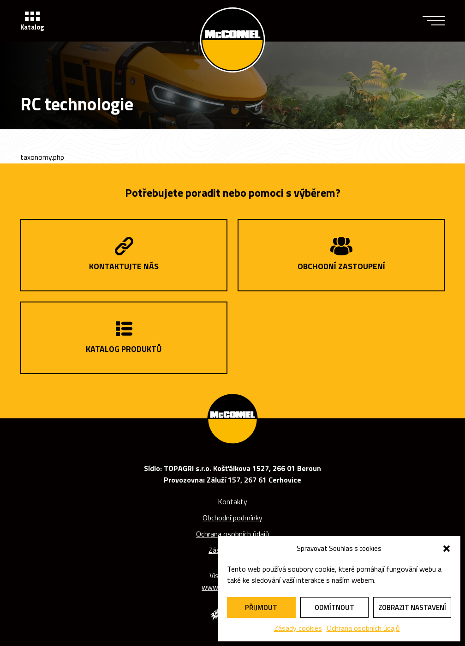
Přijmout (261, 607)
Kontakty (232, 501)
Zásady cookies (298, 628)
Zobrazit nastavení (412, 607)
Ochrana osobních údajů (363, 628)
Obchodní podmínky (232, 517)
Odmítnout (334, 607)
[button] (446, 548)
